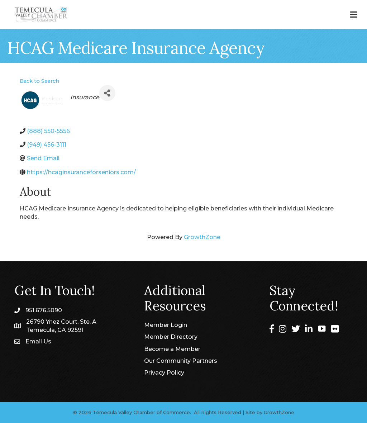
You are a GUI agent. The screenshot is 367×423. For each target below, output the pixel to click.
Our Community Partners (180, 360)
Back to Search (39, 81)
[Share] (107, 93)
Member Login (165, 325)
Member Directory (170, 336)
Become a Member (172, 349)
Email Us (38, 341)
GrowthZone (202, 237)
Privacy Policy (164, 372)
